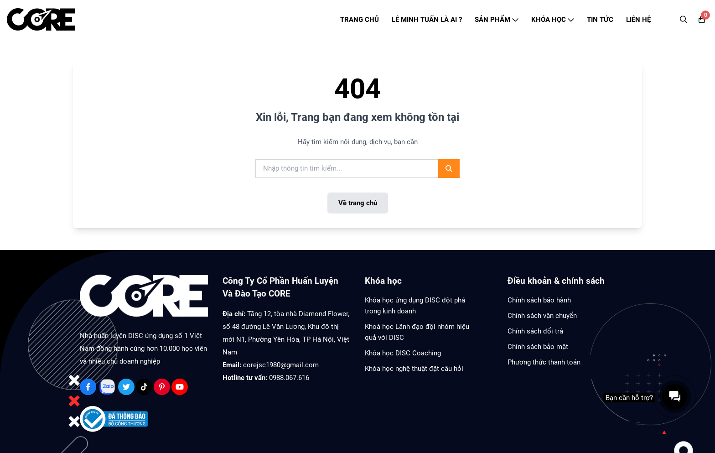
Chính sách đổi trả (535, 331)
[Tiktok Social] (144, 387)
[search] (346, 168)
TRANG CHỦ (359, 20)
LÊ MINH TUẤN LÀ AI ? (427, 20)
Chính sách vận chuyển (542, 316)
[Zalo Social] (107, 386)
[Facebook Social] (88, 387)
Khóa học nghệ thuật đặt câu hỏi (414, 368)
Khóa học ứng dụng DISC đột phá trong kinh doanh (415, 305)
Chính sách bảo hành (539, 300)
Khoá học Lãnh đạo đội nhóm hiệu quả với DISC (417, 332)
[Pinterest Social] (162, 387)
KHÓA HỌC (552, 20)
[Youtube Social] (179, 387)
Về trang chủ (357, 203)
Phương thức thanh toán (544, 362)
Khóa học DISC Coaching (403, 353)
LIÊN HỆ (638, 20)
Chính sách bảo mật (538, 347)
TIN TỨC (600, 20)
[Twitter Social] (126, 387)
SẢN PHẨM (496, 20)
